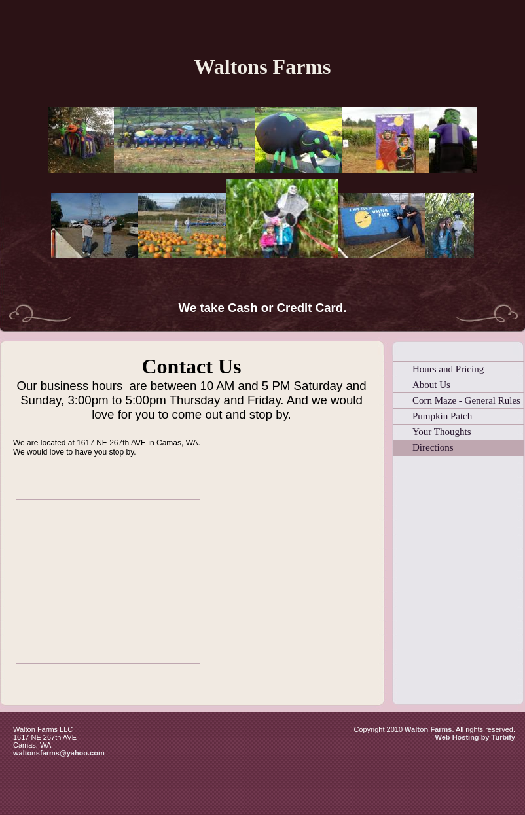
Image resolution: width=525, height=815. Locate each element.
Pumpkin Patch (442, 416)
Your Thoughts (441, 431)
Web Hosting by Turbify (475, 737)
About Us (431, 384)
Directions (432, 447)
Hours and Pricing (448, 369)
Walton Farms (428, 729)
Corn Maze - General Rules (466, 400)
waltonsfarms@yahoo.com (59, 753)
